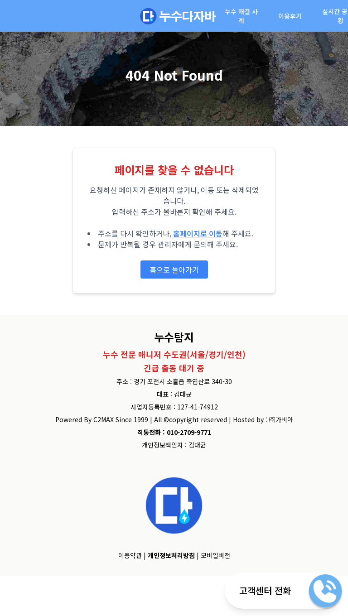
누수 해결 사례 (241, 16)
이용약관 (130, 555)
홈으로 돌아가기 (174, 269)
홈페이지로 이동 (197, 233)
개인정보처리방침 (171, 555)
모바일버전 (215, 555)
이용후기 (290, 15)
